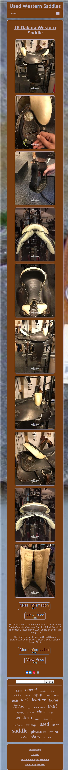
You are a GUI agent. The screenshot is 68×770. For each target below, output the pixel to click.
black (19, 690)
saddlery (44, 691)
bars (29, 708)
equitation (17, 695)
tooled (53, 700)
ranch (54, 732)
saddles (23, 737)
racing (20, 712)
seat (55, 725)
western (23, 718)
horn (56, 696)
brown (47, 737)
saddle (19, 731)
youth (30, 712)
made (53, 720)
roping (37, 694)
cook (37, 719)
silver (45, 719)
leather (39, 699)
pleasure (38, 731)
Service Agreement (35, 764)
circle (41, 711)
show (35, 736)
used (44, 724)
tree (52, 691)
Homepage (35, 749)
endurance (39, 707)
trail (52, 706)
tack (25, 699)
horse (18, 706)
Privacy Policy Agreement (35, 759)
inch (15, 700)
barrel (31, 689)
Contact (35, 754)
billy (51, 713)
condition (17, 725)
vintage (31, 725)
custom (48, 695)
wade (27, 695)
